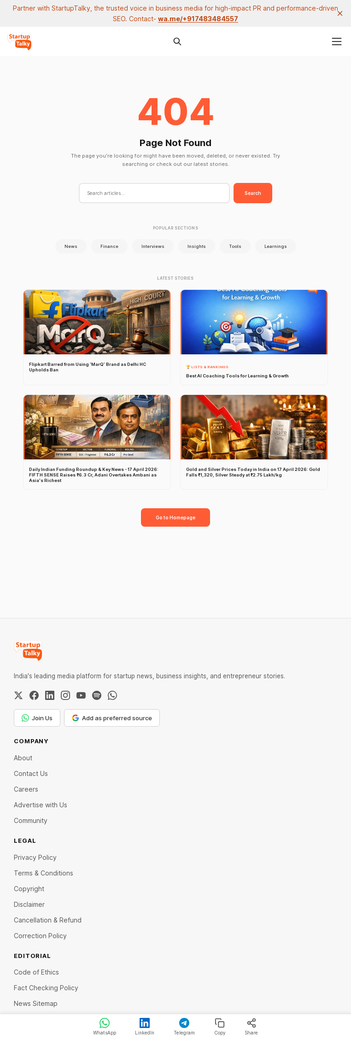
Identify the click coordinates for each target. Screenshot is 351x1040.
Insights (196, 246)
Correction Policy (40, 936)
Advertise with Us (40, 805)
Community (30, 820)
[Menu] (337, 41)
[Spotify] (96, 695)
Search (253, 193)
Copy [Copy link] (220, 1026)
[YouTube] (81, 695)
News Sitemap (36, 1003)
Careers (26, 789)
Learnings (275, 246)
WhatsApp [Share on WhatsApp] (104, 1026)
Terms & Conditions (43, 873)
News (70, 246)
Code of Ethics (36, 972)
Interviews (152, 246)
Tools (235, 246)
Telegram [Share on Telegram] (184, 1026)
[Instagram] (65, 695)
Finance (109, 246)
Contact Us (31, 773)
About (23, 758)
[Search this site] (177, 41)
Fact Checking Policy (46, 988)
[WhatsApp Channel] (112, 695)
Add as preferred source (112, 718)
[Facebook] (34, 695)
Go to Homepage (175, 517)
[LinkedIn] (49, 695)
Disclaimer (29, 904)
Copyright (29, 889)
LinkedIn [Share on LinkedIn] (144, 1026)
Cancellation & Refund (48, 920)
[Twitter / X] (18, 695)
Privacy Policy (35, 857)
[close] (340, 13)
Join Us (37, 718)
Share (251, 1026)
